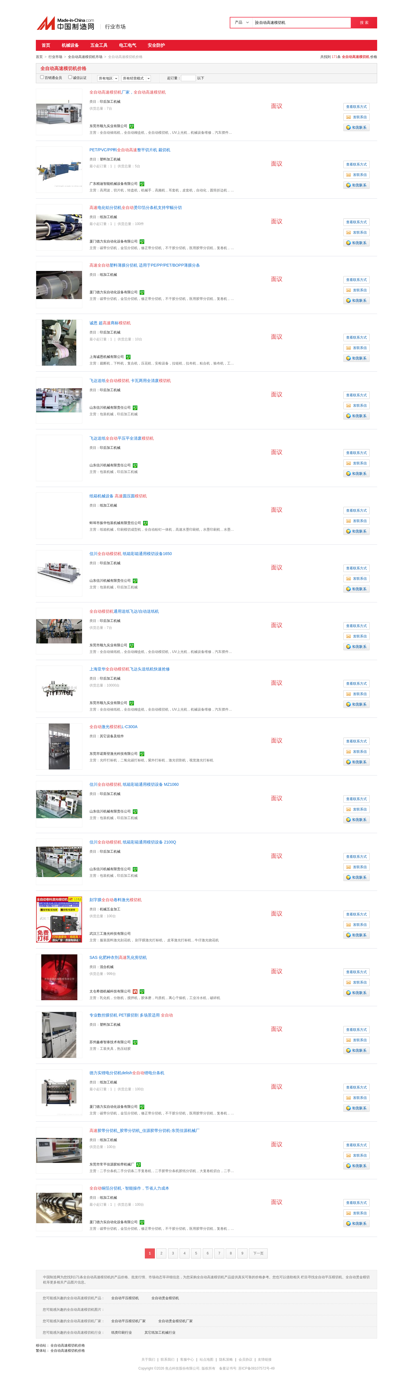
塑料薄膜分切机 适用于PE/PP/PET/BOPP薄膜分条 (144, 265)
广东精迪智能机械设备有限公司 (113, 183)
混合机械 (107, 967)
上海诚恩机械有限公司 (106, 356)
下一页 (258, 1253)
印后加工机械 (110, 101)
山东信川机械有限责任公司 (110, 407)
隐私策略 (226, 1359)
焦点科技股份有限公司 (182, 1368)
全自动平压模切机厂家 (128, 1321)
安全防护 (156, 45)
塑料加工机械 (110, 159)
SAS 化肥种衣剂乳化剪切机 (118, 957)
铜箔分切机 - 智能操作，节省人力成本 (129, 1188)
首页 (46, 45)
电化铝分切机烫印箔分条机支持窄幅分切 (135, 207)
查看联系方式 (356, 106)
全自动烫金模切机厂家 (175, 1321)
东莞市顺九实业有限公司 (108, 126)
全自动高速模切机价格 (67, 1345)
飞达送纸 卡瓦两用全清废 (130, 380)
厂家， (127, 92)
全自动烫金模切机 (165, 1298)
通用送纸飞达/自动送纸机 (124, 611)
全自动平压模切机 (125, 1298)
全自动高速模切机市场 (85, 57)
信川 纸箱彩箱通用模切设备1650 (130, 553)
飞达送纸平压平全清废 (121, 438)
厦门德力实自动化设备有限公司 (113, 241)
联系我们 (167, 1359)
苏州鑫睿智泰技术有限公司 (110, 1042)
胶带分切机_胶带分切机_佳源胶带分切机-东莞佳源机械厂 (144, 1130)
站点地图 (206, 1359)
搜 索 (364, 22)
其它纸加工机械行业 (160, 1332)
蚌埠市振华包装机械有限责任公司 (115, 523)
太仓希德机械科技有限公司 (110, 991)
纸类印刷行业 (121, 1332)
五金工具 (99, 45)
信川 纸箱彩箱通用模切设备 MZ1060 (134, 784)
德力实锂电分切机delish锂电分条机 (126, 1072)
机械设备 (70, 45)
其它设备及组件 (112, 736)
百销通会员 (51, 77)
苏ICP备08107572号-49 (256, 1368)
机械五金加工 (110, 909)
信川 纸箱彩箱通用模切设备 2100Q (132, 841)
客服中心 (187, 1359)
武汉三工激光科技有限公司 (110, 933)
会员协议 (245, 1359)
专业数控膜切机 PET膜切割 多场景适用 (131, 1015)
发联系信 (356, 117)
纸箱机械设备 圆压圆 (118, 495)
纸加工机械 (108, 217)
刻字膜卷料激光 (115, 899)
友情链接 (265, 1359)
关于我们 (148, 1359)
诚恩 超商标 (110, 322)
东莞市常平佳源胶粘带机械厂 (111, 1164)
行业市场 (115, 27)
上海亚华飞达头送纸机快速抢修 (129, 668)
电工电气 (127, 45)
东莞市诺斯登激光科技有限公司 (113, 753)
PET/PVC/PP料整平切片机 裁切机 (129, 149)
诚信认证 (77, 77)
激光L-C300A (113, 726)
